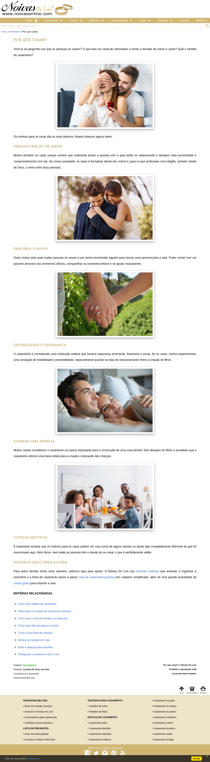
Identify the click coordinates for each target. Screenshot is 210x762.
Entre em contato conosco (38, 706)
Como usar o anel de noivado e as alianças (42, 618)
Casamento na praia (164, 700)
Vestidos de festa (98, 711)
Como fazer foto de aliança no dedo (38, 625)
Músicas (165, 20)
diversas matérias (147, 571)
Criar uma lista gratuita (36, 734)
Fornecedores (122, 20)
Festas (76, 20)
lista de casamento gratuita (96, 577)
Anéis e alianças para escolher (35, 647)
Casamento (53, 20)
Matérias (97, 20)
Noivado (14, 31)
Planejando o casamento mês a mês (39, 654)
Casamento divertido (100, 728)
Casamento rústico (163, 722)
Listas (145, 20)
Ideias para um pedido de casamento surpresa (44, 611)
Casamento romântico (165, 717)
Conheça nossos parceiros (38, 722)
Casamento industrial (100, 734)
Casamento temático (164, 728)
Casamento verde (162, 734)
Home (31, 20)
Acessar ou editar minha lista (40, 739)
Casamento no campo (165, 706)
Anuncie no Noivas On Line (39, 711)
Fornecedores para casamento (41, 717)
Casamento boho (98, 722)
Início (4, 31)
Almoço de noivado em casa (34, 640)
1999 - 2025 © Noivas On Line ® (105, 748)
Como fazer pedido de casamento (37, 604)
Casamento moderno (100, 739)
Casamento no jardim (164, 711)
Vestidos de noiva (98, 706)
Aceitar (196, 758)
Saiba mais (33, 758)
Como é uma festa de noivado (35, 632)
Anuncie (184, 20)
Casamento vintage (163, 739)
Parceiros (201, 20)
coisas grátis (22, 583)
